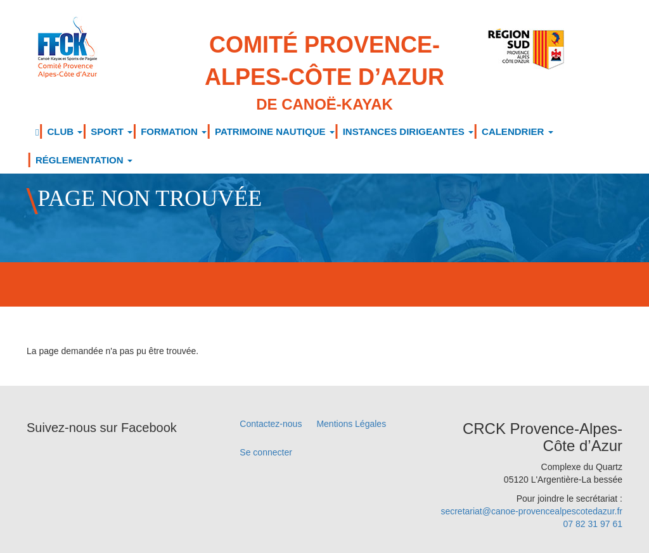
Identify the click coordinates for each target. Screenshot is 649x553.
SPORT (111, 131)
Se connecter (266, 452)
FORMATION (174, 131)
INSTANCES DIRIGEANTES (408, 131)
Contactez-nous (271, 424)
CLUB (64, 131)
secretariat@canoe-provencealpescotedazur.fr (531, 511)
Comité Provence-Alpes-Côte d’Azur (325, 73)
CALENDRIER (517, 131)
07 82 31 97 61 (592, 524)
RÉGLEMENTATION (83, 160)
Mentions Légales (351, 424)
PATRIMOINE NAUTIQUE (275, 131)
